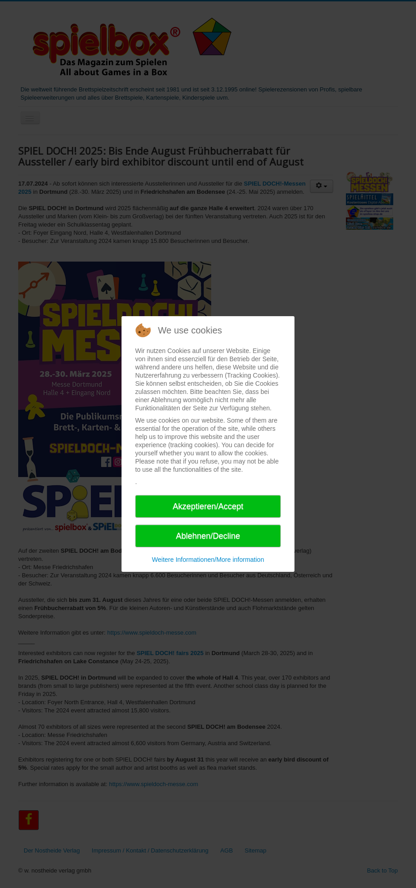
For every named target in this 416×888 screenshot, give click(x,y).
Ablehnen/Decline (208, 535)
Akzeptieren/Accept (207, 506)
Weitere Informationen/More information (208, 559)
